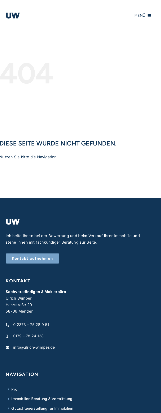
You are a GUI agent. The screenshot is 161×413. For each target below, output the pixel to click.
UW (13, 15)
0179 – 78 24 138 (28, 336)
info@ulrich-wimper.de (34, 347)
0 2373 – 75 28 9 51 (31, 324)
